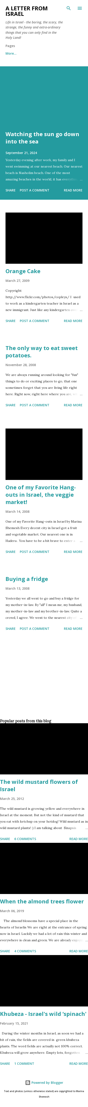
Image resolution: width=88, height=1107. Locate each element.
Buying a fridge (27, 579)
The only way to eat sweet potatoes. (42, 351)
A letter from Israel (27, 10)
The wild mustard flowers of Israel (39, 785)
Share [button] (11, 190)
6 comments (25, 839)
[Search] (68, 8)
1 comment (24, 1063)
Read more (73, 190)
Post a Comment (34, 190)
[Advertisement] (43, 687)
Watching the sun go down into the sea (42, 137)
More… (11, 53)
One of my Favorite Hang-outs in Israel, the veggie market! (41, 494)
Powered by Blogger (44, 1082)
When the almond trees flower (42, 901)
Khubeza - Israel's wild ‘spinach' (43, 1013)
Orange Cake (23, 271)
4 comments (25, 951)
